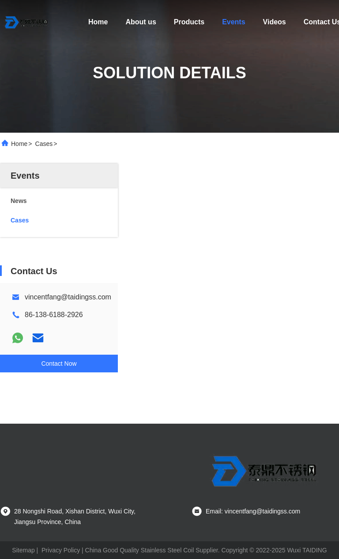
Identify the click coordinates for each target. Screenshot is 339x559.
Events (233, 22)
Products (189, 22)
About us (140, 22)
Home (98, 22)
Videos (274, 22)
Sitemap (23, 550)
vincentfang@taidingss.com (68, 297)
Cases (44, 143)
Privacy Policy (60, 550)
